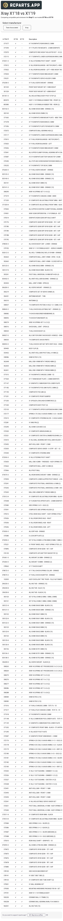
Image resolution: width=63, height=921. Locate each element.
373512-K (5, 496)
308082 (6, 313)
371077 (6, 43)
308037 (6, 305)
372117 (6, 135)
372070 (6, 52)
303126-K (5, 645)
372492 (6, 444)
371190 (6, 392)
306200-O (5, 287)
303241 (6, 274)
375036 (6, 523)
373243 (6, 492)
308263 (6, 666)
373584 (6, 823)
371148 (6, 719)
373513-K (5, 819)
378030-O (5, 244)
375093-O (5, 845)
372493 (6, 793)
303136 (6, 649)
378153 (6, 880)
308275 (6, 675)
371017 (6, 710)
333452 (6, 353)
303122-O (5, 623)
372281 (6, 422)
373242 (6, 488)
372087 (6, 736)
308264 (6, 671)
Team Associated (12, 27)
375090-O (5, 540)
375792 (6, 239)
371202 (6, 727)
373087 (6, 157)
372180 (6, 753)
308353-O (5, 344)
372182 (6, 762)
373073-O (5, 475)
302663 (6, 257)
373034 (6, 74)
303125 (6, 636)
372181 (6, 758)
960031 (6, 906)
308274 (6, 322)
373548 (6, 501)
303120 (6, 597)
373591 (6, 509)
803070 (6, 100)
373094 (6, 479)
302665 (6, 261)
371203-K (5, 205)
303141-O (5, 187)
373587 (6, 832)
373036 (6, 148)
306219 (6, 292)
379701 (6, 893)
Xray (26, 27)
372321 (6, 435)
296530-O (5, 584)
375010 (6, 841)
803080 (6, 104)
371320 (6, 405)
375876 (6, 858)
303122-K (5, 618)
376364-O (5, 562)
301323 (6, 87)
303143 (6, 113)
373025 (6, 144)
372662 (6, 466)
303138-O (5, 658)
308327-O (5, 335)
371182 (6, 388)
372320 (6, 431)
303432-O (5, 279)
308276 (6, 679)
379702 (6, 248)
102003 (6, 579)
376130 (6, 553)
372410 (6, 440)
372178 (6, 745)
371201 (6, 396)
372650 (6, 462)
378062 (6, 566)
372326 (6, 775)
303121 (6, 601)
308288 (6, 692)
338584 (6, 697)
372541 (6, 801)
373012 (6, 65)
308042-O (5, 309)
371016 (6, 706)
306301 (6, 296)
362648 (6, 361)
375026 (6, 518)
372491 (6, 788)
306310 (6, 300)
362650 (6, 366)
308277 (6, 684)
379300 (6, 888)
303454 (6, 283)
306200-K (5, 662)
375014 (6, 218)
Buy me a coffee (36, 915)
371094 (6, 48)
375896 (6, 549)
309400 (6, 348)
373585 (6, 505)
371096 (6, 126)
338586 (6, 357)
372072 (6, 131)
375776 (6, 222)
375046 (6, 527)
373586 (6, 827)
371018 (6, 714)
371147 (6, 383)
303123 (6, 627)
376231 (6, 78)
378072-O (5, 570)
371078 (6, 122)
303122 (6, 614)
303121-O (5, 610)
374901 (6, 213)
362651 (6, 370)
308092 (6, 318)
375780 (6, 226)
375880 (6, 867)
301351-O (5, 96)
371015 (6, 374)
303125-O (5, 174)
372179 (6, 749)
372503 (6, 449)
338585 (6, 701)
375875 (6, 854)
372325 (6, 771)
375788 (6, 235)
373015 (6, 139)
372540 (6, 453)
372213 (6, 418)
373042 (6, 209)
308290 (6, 192)
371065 (6, 117)
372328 (6, 784)
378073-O (5, 575)
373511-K (5, 814)
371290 (6, 732)
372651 (6, 806)
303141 (6, 183)
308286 (6, 688)
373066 (6, 470)
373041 (6, 152)
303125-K (5, 640)
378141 (6, 875)
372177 (6, 414)
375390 (6, 161)
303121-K (5, 605)
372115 (6, 56)
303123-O (5, 266)
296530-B (5, 588)
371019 (6, 196)
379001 (6, 884)
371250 (6, 401)
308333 (6, 340)
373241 (6, 483)
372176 (6, 740)
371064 (6, 379)
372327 (6, 780)
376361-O (5, 557)
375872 (6, 849)
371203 (6, 200)
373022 (6, 70)
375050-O (5, 531)
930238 (6, 902)
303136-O (5, 653)
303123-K (5, 631)
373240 (6, 810)
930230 (6, 897)
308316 (6, 327)
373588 (6, 836)
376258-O (5, 83)
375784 (6, 231)
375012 (6, 514)
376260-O (5, 170)
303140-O (5, 178)
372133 (6, 409)
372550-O (5, 457)
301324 (6, 91)
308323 (6, 331)
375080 (6, 536)
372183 (6, 766)
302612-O (5, 252)
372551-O (5, 61)
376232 (6, 165)
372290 (6, 427)
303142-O (5, 109)
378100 (6, 871)
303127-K (5, 270)
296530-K (5, 592)
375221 (6, 544)
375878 (6, 862)
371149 (6, 723)
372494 (6, 797)
